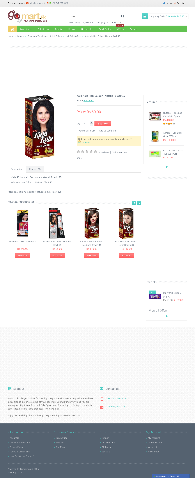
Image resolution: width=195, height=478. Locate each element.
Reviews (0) (35, 169)
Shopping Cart (102, 22)
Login (167, 3)
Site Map (60, 447)
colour (32, 191)
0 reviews (104, 152)
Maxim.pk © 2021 (16, 472)
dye (59, 191)
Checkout (116, 22)
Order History (155, 442)
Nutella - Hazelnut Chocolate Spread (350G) (172, 116)
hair (26, 191)
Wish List (152, 447)
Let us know (84, 142)
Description (17, 169)
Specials (106, 451)
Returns (60, 442)
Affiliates (106, 447)
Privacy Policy (16, 447)
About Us (14, 437)
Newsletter (153, 451)
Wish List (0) (74, 22)
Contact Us (61, 437)
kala (16, 191)
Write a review (119, 152)
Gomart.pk (25, 468)
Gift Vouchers (108, 442)
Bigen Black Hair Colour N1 (22, 241)
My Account (88, 22)
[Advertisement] (97, 73)
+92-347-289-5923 (60, 3)
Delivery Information (20, 442)
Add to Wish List (87, 130)
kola (21, 191)
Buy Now (22, 255)
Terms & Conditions (20, 451)
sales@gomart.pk (35, 3)
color (54, 191)
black (47, 191)
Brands (105, 437)
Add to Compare (107, 130)
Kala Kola (88, 100)
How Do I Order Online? (22, 456)
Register (179, 3)
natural (40, 191)
